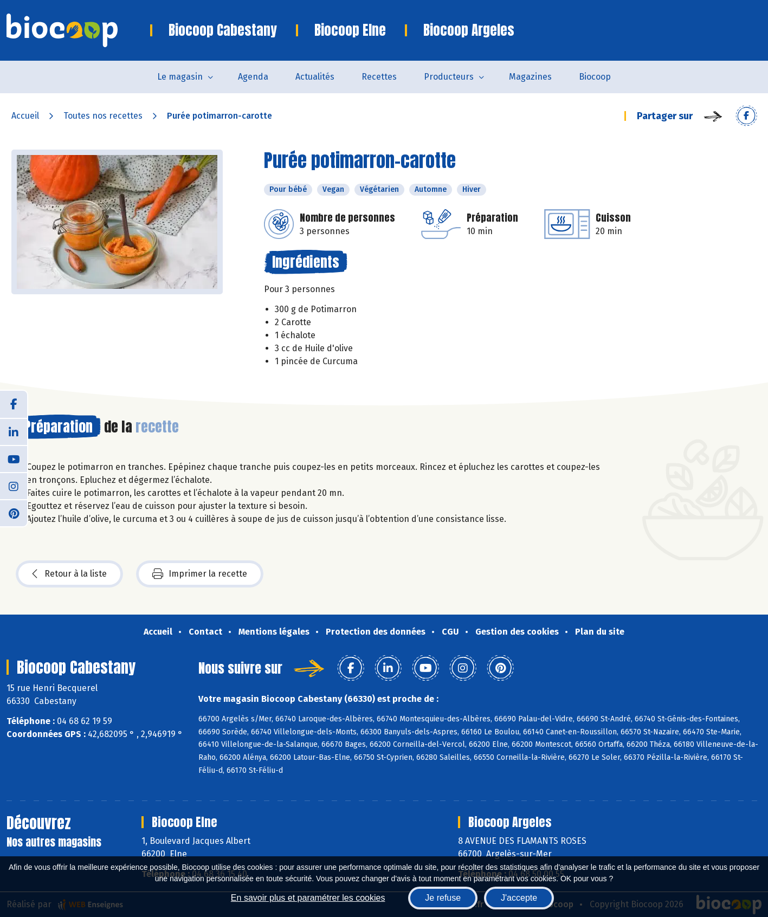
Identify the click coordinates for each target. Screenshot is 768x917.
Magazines (530, 77)
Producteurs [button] (449, 77)
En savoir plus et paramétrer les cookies (308, 897)
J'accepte (519, 897)
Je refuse (443, 897)
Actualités (314, 77)
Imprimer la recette (199, 574)
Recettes (379, 77)
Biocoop (595, 77)
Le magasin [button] (180, 77)
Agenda (253, 77)
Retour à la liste (69, 574)
